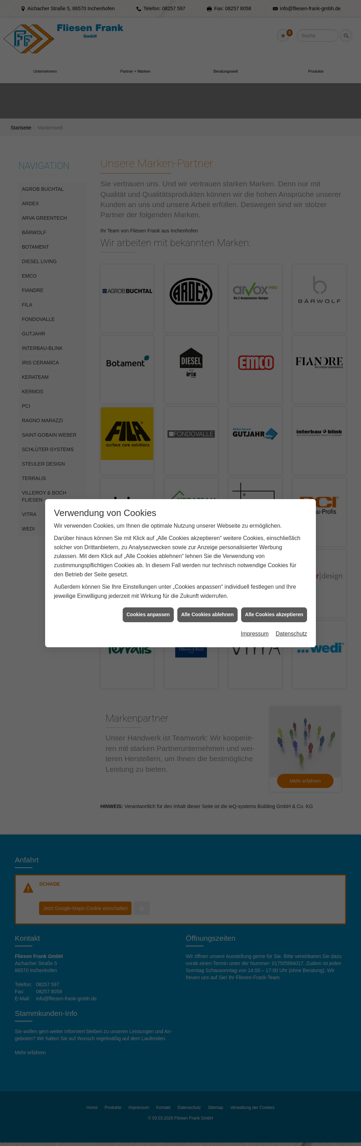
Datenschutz (291, 634)
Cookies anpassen (148, 614)
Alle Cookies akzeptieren (274, 614)
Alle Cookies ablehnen (207, 614)
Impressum (255, 634)
